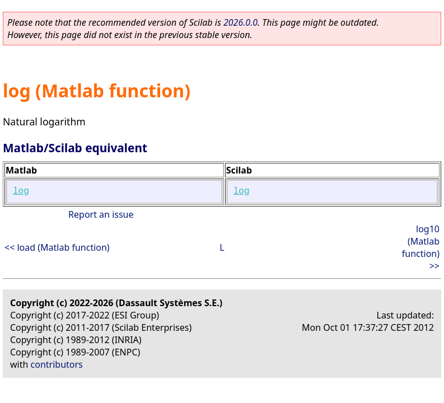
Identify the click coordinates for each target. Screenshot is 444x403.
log (21, 191)
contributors (57, 364)
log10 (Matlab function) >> (421, 247)
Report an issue (100, 214)
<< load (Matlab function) (57, 247)
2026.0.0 (240, 22)
